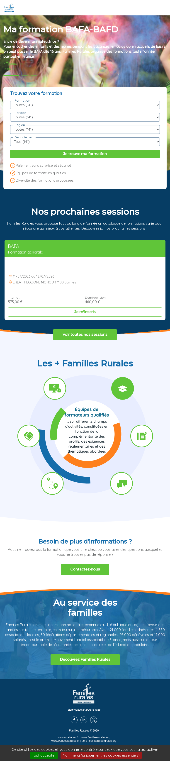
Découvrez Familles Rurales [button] (85, 659)
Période (20, 112)
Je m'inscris (85, 312)
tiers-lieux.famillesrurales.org (99, 740)
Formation (22, 100)
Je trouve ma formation (85, 154)
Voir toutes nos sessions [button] (85, 334)
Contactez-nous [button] (85, 569)
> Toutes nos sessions (13, 66)
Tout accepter (44, 755)
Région (20, 125)
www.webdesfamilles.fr (65, 740)
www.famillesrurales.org (95, 737)
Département (24, 137)
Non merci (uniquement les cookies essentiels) (101, 755)
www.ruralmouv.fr (68, 737)
